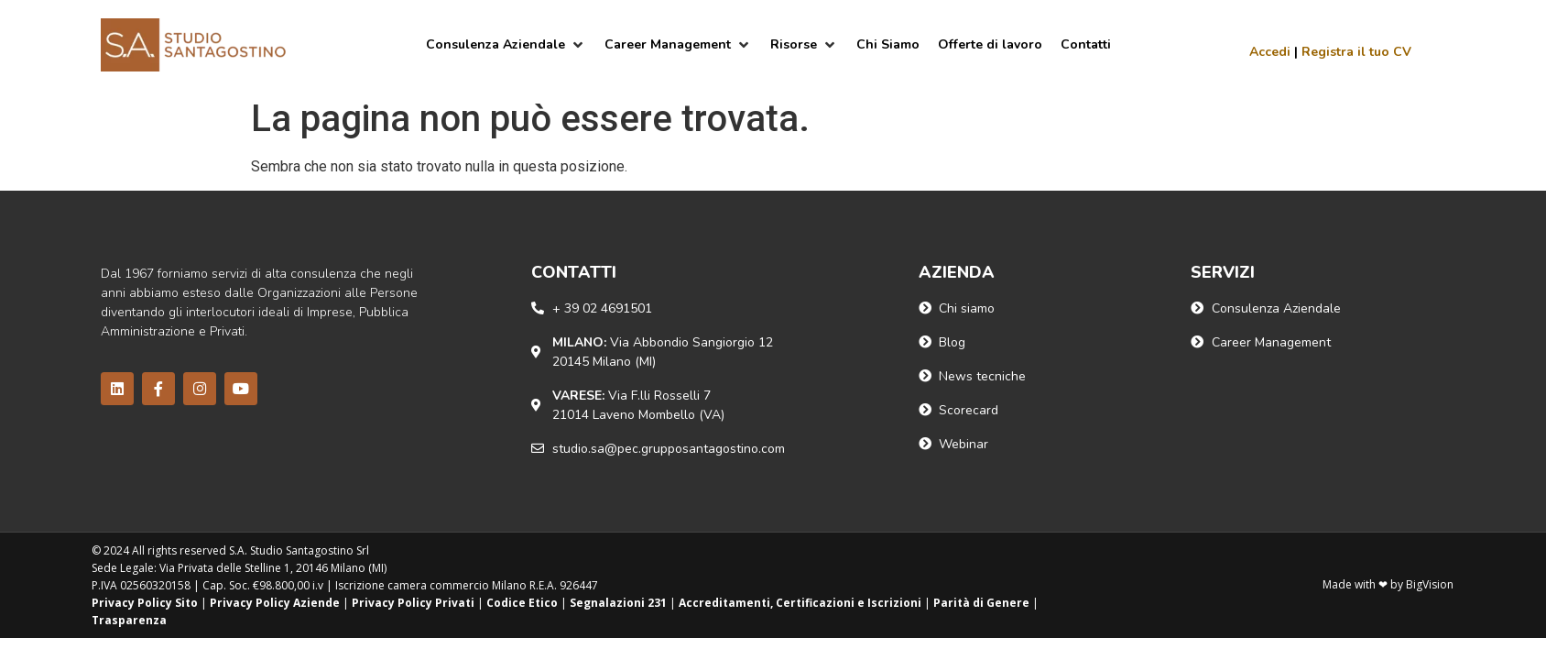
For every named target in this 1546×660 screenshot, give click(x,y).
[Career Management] (678, 44)
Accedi (1269, 51)
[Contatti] (1086, 44)
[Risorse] (804, 44)
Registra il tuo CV (1356, 51)
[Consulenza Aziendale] (506, 44)
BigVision (1429, 584)
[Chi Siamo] (887, 44)
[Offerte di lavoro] (990, 44)
